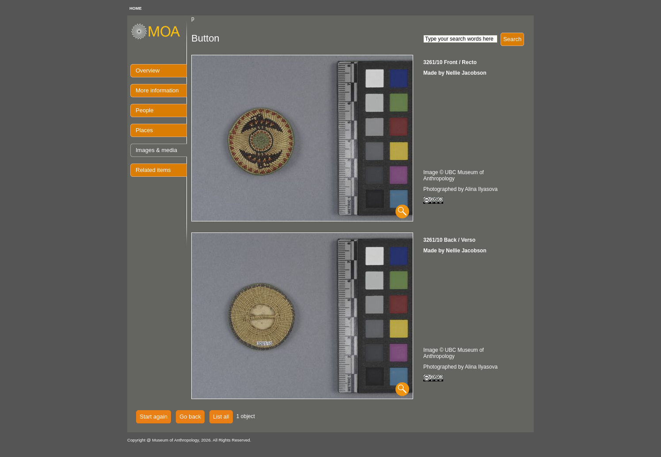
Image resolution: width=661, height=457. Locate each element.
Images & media (156, 150)
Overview (148, 70)
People (144, 110)
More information (157, 90)
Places (144, 130)
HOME (135, 8)
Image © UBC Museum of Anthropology (453, 175)
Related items (153, 170)
